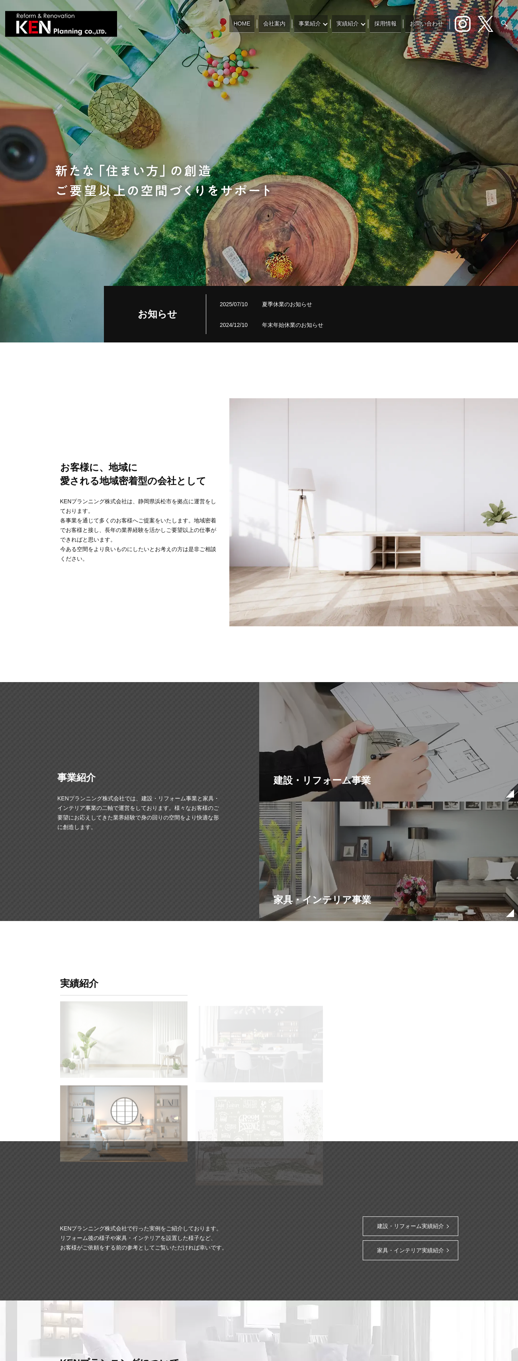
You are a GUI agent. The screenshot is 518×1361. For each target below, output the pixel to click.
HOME (252, 23)
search (504, 24)
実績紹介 (352, 23)
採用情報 (390, 23)
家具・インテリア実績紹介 (410, 1250)
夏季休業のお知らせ (287, 304)
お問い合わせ (427, 23)
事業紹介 (314, 23)
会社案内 (282, 23)
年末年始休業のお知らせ (292, 325)
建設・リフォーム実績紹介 (410, 1226)
